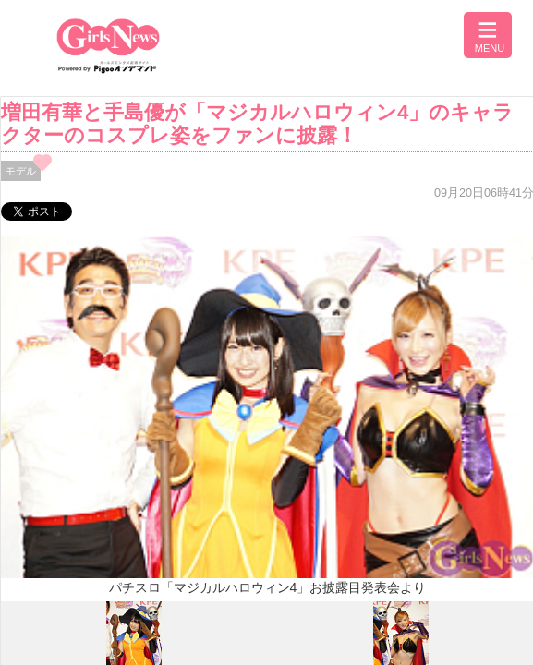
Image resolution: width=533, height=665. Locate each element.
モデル (21, 170)
